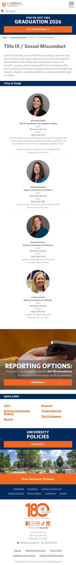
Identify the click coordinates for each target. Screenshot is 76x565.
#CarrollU (43, 527)
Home (4, 37)
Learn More (37, 382)
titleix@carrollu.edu (38, 129)
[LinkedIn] (48, 523)
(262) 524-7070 (38, 256)
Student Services (16, 493)
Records (8, 419)
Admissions (18, 489)
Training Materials (51, 410)
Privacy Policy (56, 550)
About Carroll (34, 493)
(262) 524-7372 (38, 135)
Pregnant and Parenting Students (17, 412)
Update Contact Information (51, 555)
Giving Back (50, 493)
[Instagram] (38, 523)
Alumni (63, 493)
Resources (47, 405)
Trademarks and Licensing (24, 555)
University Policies (18, 37)
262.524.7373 (51, 542)
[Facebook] (28, 523)
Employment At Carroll (35, 550)
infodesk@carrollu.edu (29, 542)
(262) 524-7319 (38, 311)
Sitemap (17, 550)
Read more (36, 444)
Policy (7, 405)
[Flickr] (33, 523)
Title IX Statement (51, 416)
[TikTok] (43, 523)
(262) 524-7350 (38, 201)
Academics (32, 489)
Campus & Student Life (51, 489)
